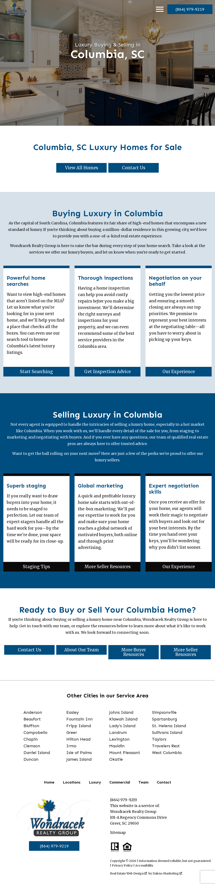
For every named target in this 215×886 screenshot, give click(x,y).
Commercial (119, 782)
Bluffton (31, 725)
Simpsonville (164, 712)
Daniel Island (37, 752)
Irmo (71, 745)
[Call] (189, 9)
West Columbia (167, 752)
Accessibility (144, 865)
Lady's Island (122, 725)
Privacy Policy (122, 865)
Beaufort (32, 719)
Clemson (32, 745)
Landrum (118, 732)
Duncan (31, 759)
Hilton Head (78, 739)
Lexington (119, 739)
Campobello (35, 732)
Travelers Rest (166, 745)
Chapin (31, 739)
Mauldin (117, 745)
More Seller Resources (107, 566)
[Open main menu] (158, 9)
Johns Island (121, 712)
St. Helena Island (169, 725)
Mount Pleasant (124, 752)
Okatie (116, 759)
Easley (72, 712)
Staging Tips (36, 566)
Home (49, 782)
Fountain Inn (79, 719)
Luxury (95, 782)
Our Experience (179, 371)
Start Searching (36, 371)
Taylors (159, 739)
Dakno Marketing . (168, 873)
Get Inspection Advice (107, 371)
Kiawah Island (123, 719)
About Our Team (81, 649)
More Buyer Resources (133, 652)
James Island (79, 759)
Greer (71, 732)
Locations (71, 782)
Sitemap (118, 832)
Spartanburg (164, 719)
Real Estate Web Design (128, 873)
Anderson (33, 712)
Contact (164, 782)
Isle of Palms (79, 752)
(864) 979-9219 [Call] (54, 845)
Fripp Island (78, 725)
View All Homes (81, 167)
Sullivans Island (167, 732)
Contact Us (133, 167)
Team (143, 782)
